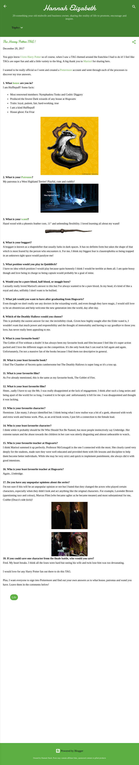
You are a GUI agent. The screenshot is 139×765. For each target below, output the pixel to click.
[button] (134, 42)
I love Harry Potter (30, 56)
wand (24, 219)
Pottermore (66, 70)
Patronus (26, 177)
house (16, 83)
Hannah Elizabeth (69, 7)
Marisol (87, 61)
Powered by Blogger (69, 750)
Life (14, 597)
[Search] (134, 7)
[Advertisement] (69, 711)
